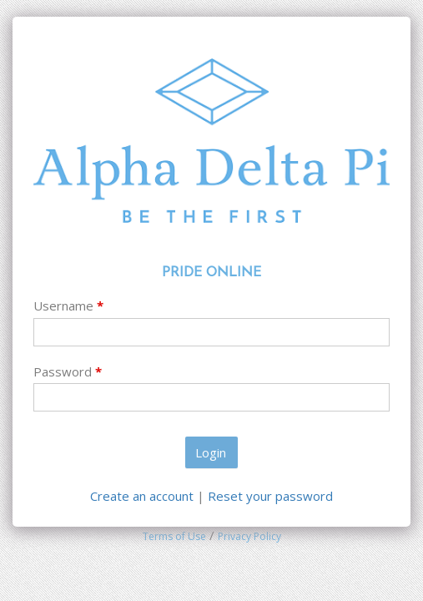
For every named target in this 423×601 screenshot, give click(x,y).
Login (210, 452)
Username (68, 305)
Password (67, 371)
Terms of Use (174, 536)
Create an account (143, 495)
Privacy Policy (249, 536)
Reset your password (270, 495)
